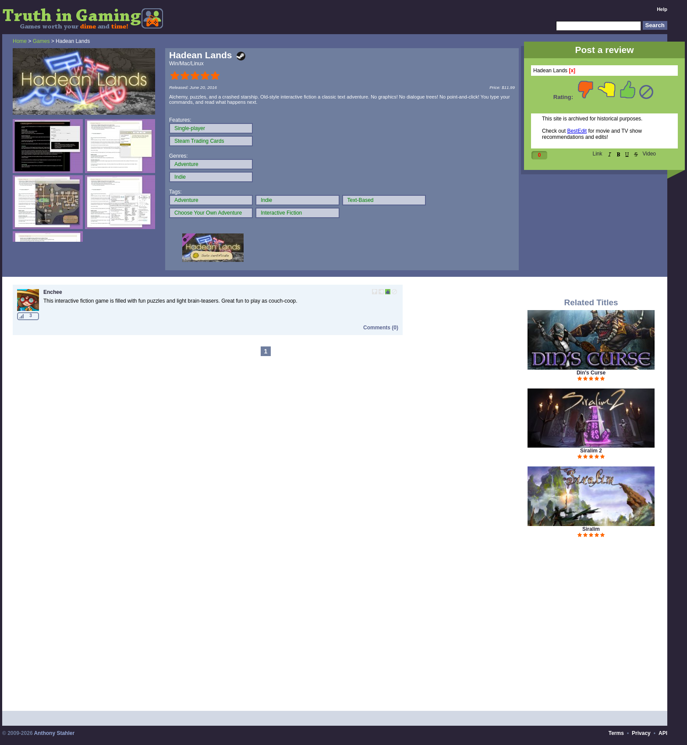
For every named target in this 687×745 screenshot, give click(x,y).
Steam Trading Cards (199, 141)
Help (662, 9)
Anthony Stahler (54, 733)
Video (649, 154)
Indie (180, 177)
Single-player (189, 128)
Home (20, 41)
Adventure (186, 164)
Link (597, 154)
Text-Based (360, 200)
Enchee (52, 292)
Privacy (641, 733)
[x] (572, 70)
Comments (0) (380, 328)
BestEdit (577, 131)
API (663, 733)
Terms (616, 733)
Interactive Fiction (281, 213)
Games (41, 41)
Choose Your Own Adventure (208, 213)
